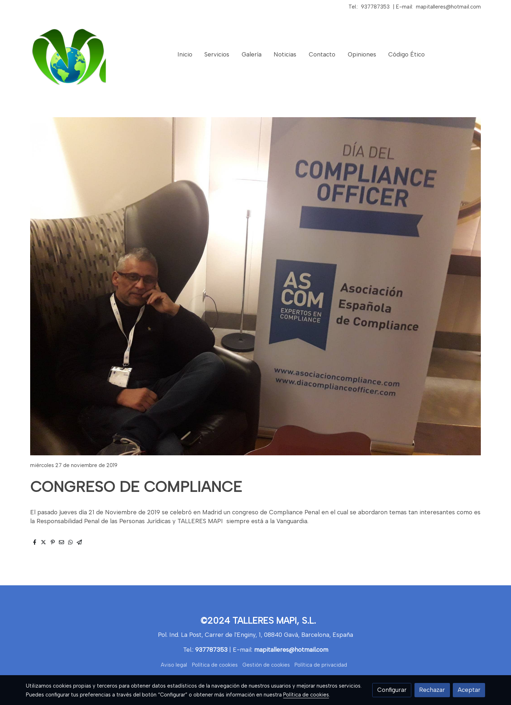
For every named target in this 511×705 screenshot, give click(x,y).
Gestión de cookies (266, 665)
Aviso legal (174, 665)
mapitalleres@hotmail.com (448, 7)
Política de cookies (215, 665)
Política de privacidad (321, 665)
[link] (71, 54)
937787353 (375, 7)
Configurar (392, 689)
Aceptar (469, 689)
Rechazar (432, 689)
